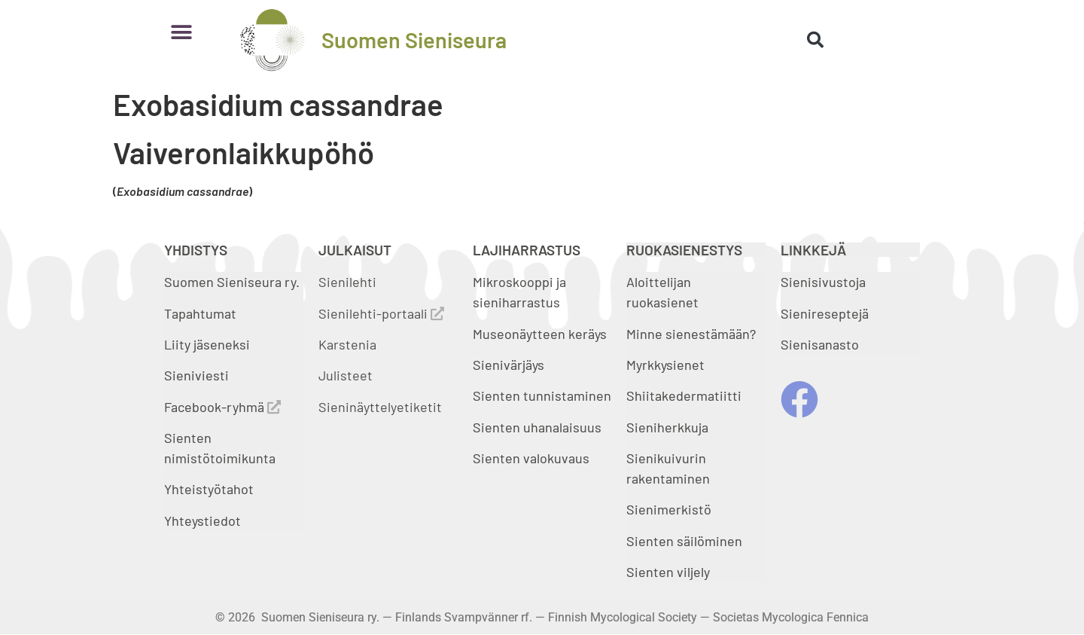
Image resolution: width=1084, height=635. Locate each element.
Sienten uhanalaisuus (537, 427)
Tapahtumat (200, 313)
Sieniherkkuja (667, 427)
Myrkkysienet (665, 364)
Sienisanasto (820, 344)
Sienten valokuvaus (531, 458)
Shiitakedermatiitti (683, 395)
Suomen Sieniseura (414, 39)
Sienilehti (347, 281)
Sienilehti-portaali (381, 313)
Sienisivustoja (823, 281)
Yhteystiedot (202, 520)
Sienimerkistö (668, 509)
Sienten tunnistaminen (542, 395)
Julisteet (345, 375)
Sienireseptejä (825, 313)
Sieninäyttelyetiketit (380, 406)
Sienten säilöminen (684, 541)
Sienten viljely (668, 571)
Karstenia (347, 344)
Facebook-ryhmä (222, 406)
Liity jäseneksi (207, 344)
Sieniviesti (198, 375)
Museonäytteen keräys (540, 333)
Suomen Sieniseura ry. (232, 281)
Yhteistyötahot (209, 489)
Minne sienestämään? (691, 333)
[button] (181, 32)
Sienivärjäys (508, 364)
